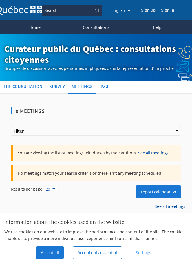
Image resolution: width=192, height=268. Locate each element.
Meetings (82, 86)
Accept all (50, 252)
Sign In (167, 10)
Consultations (96, 27)
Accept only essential (97, 252)
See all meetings (153, 152)
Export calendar (158, 191)
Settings (143, 252)
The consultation (23, 86)
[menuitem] (121, 10)
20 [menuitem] (48, 189)
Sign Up (148, 10)
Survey (57, 86)
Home (35, 27)
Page (104, 86)
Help (157, 27)
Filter (96, 131)
